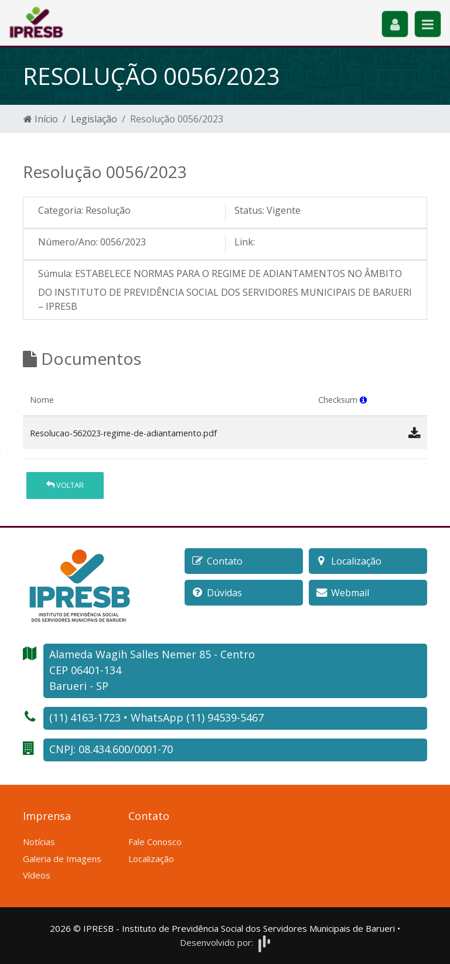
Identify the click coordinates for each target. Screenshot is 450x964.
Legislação (94, 118)
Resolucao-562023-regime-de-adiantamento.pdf (123, 433)
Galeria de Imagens (62, 858)
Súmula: (55, 273)
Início (40, 118)
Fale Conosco (155, 841)
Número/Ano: (68, 241)
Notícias (39, 841)
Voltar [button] (65, 485)
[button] (363, 399)
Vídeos (36, 875)
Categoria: (60, 210)
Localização (151, 858)
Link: (244, 241)
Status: (249, 210)
